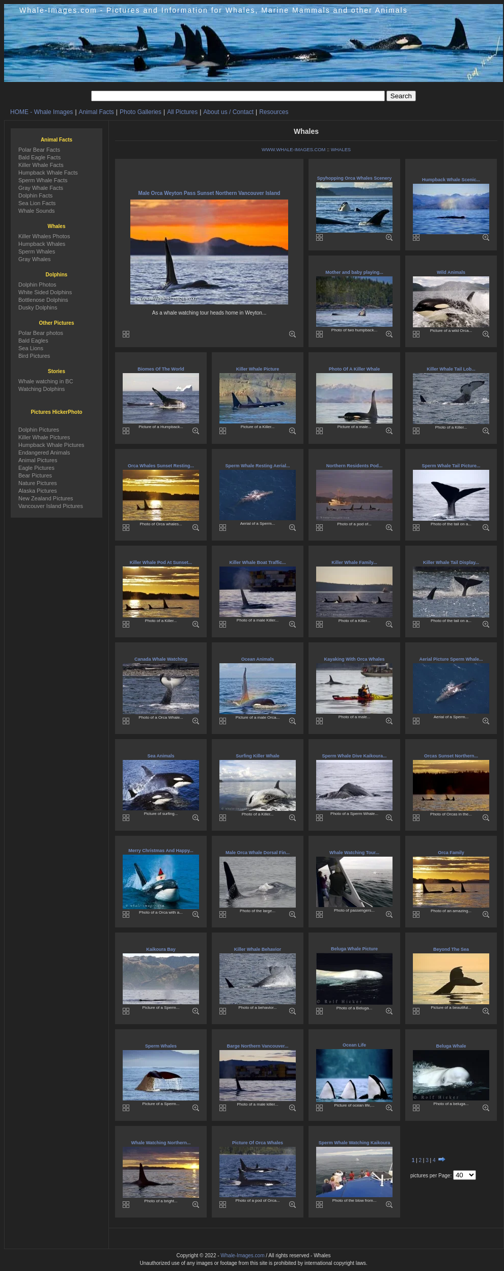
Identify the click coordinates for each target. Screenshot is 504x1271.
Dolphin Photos (37, 284)
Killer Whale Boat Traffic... (257, 562)
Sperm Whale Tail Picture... (451, 465)
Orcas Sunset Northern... (451, 755)
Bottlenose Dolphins (43, 300)
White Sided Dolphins (45, 292)
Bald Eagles (33, 340)
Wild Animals (451, 272)
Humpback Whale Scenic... (451, 179)
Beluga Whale (451, 1046)
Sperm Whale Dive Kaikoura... (354, 755)
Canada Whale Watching (160, 659)
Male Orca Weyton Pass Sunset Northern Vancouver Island (209, 193)
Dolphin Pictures (38, 430)
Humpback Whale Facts (48, 173)
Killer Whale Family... (354, 562)
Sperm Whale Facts (43, 180)
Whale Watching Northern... (160, 1142)
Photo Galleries (140, 112)
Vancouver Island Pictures (50, 506)
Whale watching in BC (45, 381)
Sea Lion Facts (36, 203)
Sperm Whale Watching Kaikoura (354, 1142)
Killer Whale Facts (41, 165)
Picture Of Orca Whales (257, 1142)
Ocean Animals (257, 659)
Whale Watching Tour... (354, 852)
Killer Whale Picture (257, 369)
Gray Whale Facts (40, 188)
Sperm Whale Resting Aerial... (257, 465)
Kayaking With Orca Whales (354, 659)
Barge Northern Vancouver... (257, 1046)
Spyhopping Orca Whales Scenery (354, 178)
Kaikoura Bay (161, 949)
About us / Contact (228, 112)
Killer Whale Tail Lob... (451, 369)
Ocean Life (354, 1045)
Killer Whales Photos (44, 236)
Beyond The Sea (451, 949)
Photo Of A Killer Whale (354, 369)
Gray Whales (34, 259)
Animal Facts (96, 112)
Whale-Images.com (242, 1255)
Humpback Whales (41, 244)
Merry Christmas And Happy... (160, 850)
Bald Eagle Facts (39, 157)
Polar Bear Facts (39, 150)
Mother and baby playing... (354, 272)
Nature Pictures (37, 483)
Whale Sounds (36, 211)
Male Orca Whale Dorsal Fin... (258, 852)
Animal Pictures (37, 460)
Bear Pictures (35, 475)
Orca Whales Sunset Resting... (161, 465)
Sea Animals (160, 755)
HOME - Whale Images (41, 112)
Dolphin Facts (35, 195)
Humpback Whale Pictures (51, 445)
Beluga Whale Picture (354, 948)
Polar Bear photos (40, 333)
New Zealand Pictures (45, 498)
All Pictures (182, 112)
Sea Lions (30, 348)
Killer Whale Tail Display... (451, 562)
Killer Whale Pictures (44, 437)
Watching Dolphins (41, 389)
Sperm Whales (161, 1046)
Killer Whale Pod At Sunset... (161, 562)
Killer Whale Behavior (258, 949)
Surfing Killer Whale (257, 755)
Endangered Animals (44, 452)
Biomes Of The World (160, 369)
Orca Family (451, 852)
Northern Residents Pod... (354, 465)
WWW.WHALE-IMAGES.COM (293, 149)
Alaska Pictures (37, 491)
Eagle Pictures (36, 468)
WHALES (341, 149)
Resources (273, 112)
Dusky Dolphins (37, 307)
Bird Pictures (34, 356)
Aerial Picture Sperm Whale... (451, 659)
